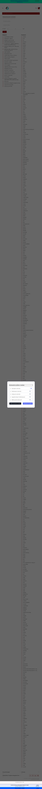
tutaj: (23, 782)
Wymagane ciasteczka (16, 388)
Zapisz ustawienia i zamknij (15, 403)
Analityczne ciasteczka (16, 394)
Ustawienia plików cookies (16, 385)
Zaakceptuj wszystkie (28, 403)
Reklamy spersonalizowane (17, 399)
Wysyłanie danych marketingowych (18, 397)
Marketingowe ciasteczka (16, 391)
